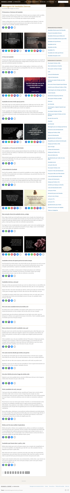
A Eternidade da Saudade (9, 169)
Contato (46, 486)
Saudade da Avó (52, 162)
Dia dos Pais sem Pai (53, 118)
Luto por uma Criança (53, 196)
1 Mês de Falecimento (53, 77)
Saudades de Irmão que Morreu (55, 52)
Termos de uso (51, 486)
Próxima (27, 472)
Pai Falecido (42, 1)
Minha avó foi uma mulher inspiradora (13, 425)
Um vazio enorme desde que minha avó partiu (15, 352)
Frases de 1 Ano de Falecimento (55, 129)
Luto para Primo (52, 190)
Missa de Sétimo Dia (53, 155)
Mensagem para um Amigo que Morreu (57, 126)
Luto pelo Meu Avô (52, 165)
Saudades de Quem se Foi (54, 55)
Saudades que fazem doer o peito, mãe (13, 443)
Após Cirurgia (51, 146)
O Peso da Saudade (7, 57)
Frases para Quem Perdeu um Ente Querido (56, 80)
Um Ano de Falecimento (33, 1)
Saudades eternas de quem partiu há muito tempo (17, 260)
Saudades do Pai (52, 44)
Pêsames (50, 121)
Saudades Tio (51, 50)
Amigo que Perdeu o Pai (54, 152)
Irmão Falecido (51, 92)
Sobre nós (67, 486)
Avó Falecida (51, 104)
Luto (26, 1)
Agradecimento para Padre (54, 204)
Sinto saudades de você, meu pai (11, 389)
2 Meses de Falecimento (53, 149)
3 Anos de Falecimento (53, 135)
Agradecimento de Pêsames (55, 138)
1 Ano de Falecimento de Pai (55, 187)
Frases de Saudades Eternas (55, 33)
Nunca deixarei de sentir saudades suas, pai (15, 328)
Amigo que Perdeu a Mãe (54, 132)
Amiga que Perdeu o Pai (54, 182)
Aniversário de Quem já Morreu (55, 95)
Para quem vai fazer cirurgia (55, 68)
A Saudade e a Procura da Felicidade (13, 148)
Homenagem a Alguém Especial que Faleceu (57, 107)
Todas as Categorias (53, 210)
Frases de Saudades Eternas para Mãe (57, 38)
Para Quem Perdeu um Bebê (55, 98)
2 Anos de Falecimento (53, 74)
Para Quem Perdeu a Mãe (54, 63)
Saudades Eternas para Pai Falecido (57, 30)
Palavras (50, 101)
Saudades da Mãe (52, 47)
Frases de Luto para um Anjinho (55, 207)
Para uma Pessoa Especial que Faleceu (57, 84)
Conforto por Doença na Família (56, 184)
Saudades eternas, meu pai (10, 282)
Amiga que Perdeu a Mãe (54, 143)
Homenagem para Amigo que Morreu (57, 90)
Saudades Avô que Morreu (54, 41)
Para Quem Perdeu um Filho (55, 111)
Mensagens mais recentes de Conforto (37, 486)
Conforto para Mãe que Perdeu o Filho (57, 87)
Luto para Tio (51, 199)
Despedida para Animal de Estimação (57, 141)
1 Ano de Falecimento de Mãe (55, 176)
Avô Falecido (51, 124)
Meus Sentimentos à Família (55, 66)
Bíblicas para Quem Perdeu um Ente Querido (57, 114)
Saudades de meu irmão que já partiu (13, 101)
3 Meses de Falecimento (53, 179)
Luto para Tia (51, 201)
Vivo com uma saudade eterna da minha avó (15, 306)
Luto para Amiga (50, 1)
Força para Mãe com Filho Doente (56, 173)
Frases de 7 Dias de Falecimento (55, 170)
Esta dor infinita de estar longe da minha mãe (15, 374)
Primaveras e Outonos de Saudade (12, 12)
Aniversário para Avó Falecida (55, 193)
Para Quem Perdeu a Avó (54, 167)
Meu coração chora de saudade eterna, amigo (15, 214)
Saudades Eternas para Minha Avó (56, 36)
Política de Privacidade (60, 486)
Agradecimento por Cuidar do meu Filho (56, 158)
